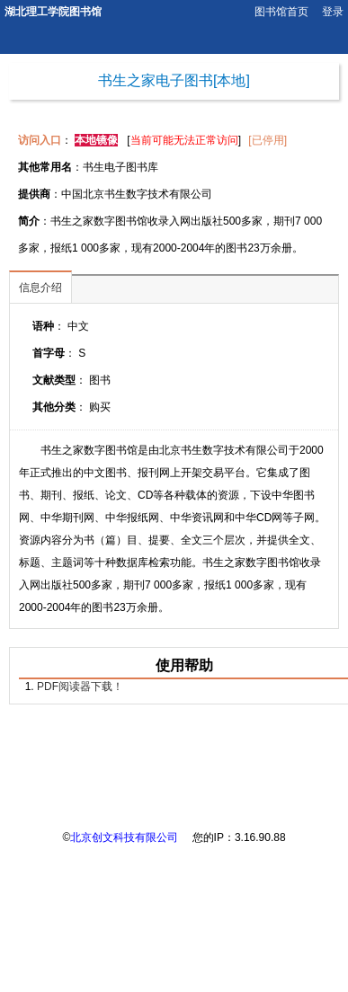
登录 (333, 11)
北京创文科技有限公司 (124, 837)
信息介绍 (40, 287)
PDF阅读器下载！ (80, 686)
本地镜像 (96, 140)
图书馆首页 (281, 11)
